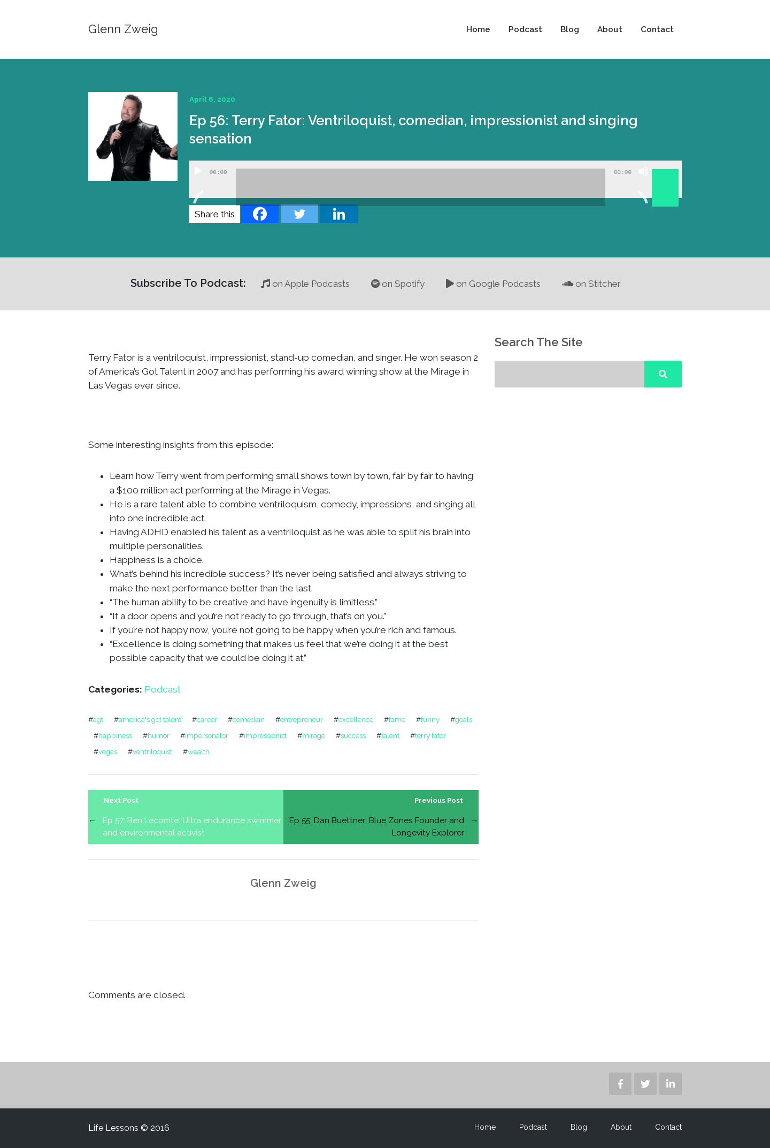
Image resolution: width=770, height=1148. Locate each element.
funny (430, 719)
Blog (569, 29)
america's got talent (150, 719)
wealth (199, 751)
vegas (107, 751)
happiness (115, 735)
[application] (435, 179)
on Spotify (398, 283)
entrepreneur (301, 719)
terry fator (430, 735)
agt (98, 719)
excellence (355, 719)
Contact (657, 29)
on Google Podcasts (493, 283)
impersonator (206, 735)
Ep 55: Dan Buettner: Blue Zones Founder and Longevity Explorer (376, 826)
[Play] (197, 184)
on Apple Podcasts (305, 283)
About (609, 29)
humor (159, 735)
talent (390, 735)
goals (463, 719)
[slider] (420, 187)
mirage (313, 735)
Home (478, 29)
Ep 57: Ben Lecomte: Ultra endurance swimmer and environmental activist (192, 826)
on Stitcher (591, 283)
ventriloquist (152, 751)
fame (397, 719)
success (353, 735)
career (207, 719)
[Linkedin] (339, 213)
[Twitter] (299, 213)
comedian (249, 719)
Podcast (525, 29)
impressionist (265, 735)
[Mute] (643, 184)
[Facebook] (260, 213)
